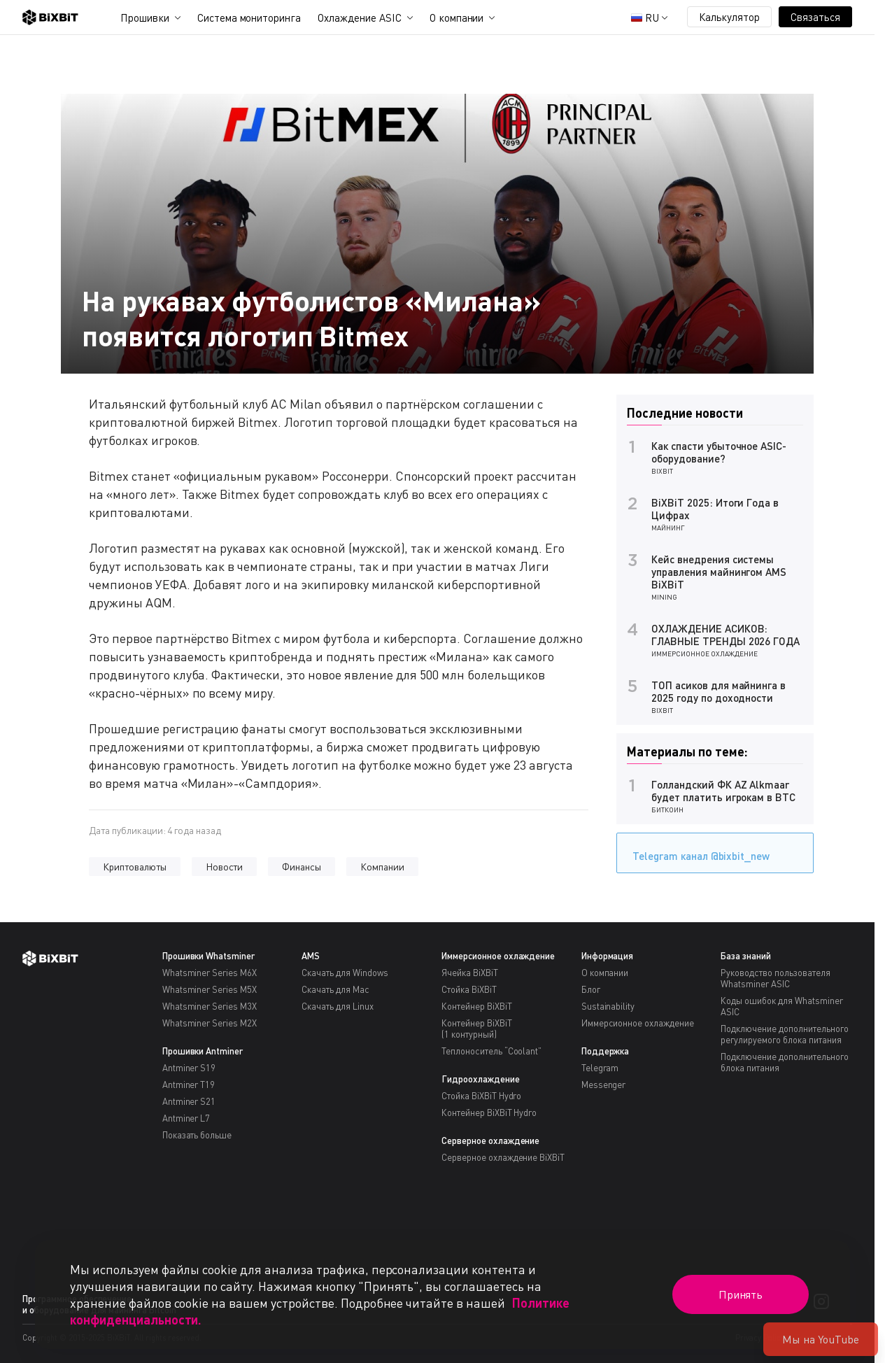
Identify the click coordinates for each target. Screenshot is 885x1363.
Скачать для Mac (335, 989)
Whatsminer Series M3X (209, 1006)
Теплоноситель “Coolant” (491, 1051)
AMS (311, 955)
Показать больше (197, 1134)
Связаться (815, 16)
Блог (590, 989)
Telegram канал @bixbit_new (697, 851)
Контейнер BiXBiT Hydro (489, 1112)
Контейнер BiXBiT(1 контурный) (476, 1028)
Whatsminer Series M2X (209, 1023)
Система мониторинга (249, 17)
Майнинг (668, 527)
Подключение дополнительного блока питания (784, 1062)
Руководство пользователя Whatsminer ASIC (775, 978)
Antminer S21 (189, 1101)
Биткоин (667, 809)
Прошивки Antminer (202, 1051)
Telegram (600, 1067)
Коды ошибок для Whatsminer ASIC (781, 1006)
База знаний (746, 955)
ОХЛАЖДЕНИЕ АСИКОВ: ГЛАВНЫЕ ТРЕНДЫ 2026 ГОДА (725, 634)
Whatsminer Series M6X (209, 972)
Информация (607, 955)
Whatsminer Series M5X (209, 989)
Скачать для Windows (345, 972)
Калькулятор (729, 16)
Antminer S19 (189, 1067)
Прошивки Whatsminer (208, 955)
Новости (224, 867)
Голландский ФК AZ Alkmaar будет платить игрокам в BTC (723, 790)
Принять (740, 1294)
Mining (664, 597)
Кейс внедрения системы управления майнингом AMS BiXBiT (718, 572)
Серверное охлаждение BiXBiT (503, 1157)
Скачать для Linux (338, 1006)
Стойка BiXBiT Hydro (481, 1095)
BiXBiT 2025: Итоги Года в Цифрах (715, 508)
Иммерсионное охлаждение (704, 653)
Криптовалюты (135, 867)
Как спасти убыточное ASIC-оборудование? (718, 452)
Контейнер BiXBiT (476, 1006)
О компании (457, 17)
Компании (382, 867)
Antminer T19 (188, 1084)
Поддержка (605, 1051)
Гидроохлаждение (480, 1079)
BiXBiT (662, 471)
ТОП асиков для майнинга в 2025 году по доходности (718, 691)
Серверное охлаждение (490, 1140)
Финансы (301, 867)
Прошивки (144, 17)
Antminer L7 (186, 1118)
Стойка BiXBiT (469, 989)
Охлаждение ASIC (360, 17)
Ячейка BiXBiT (469, 972)
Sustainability (608, 1006)
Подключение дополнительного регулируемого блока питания (784, 1034)
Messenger (603, 1084)
